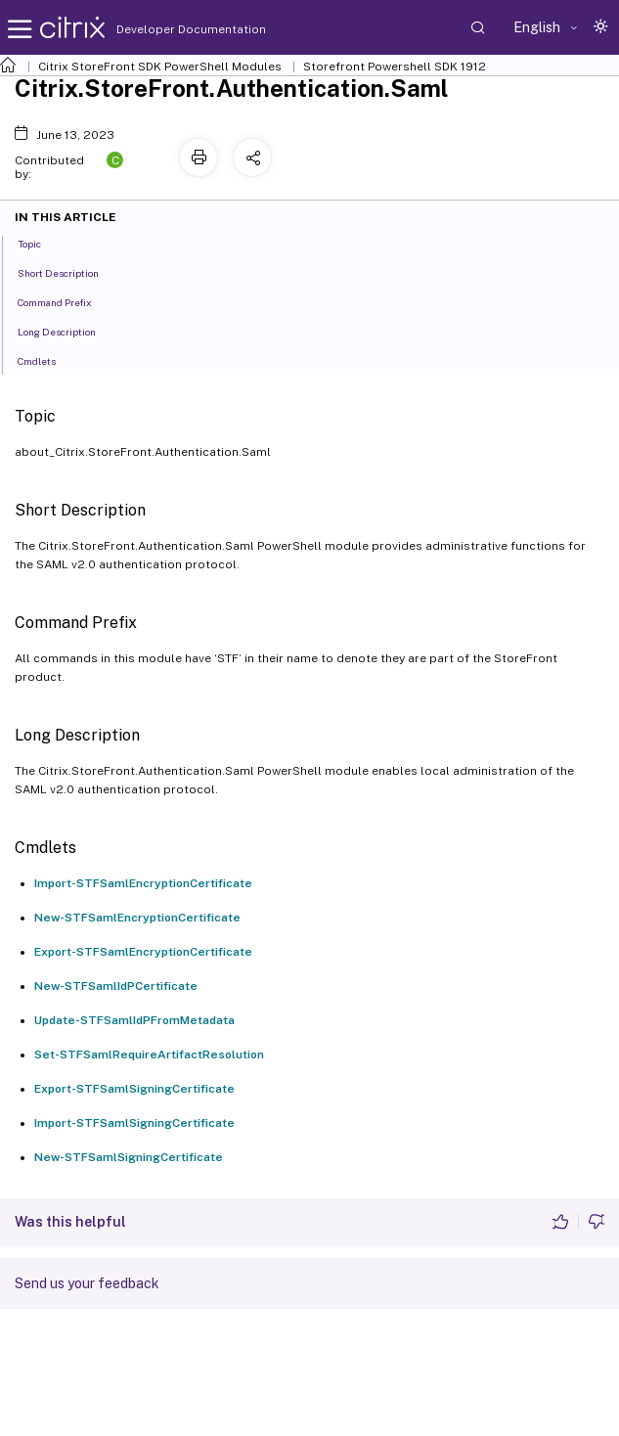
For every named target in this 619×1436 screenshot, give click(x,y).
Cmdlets (47, 360)
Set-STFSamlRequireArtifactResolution (149, 1054)
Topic (40, 242)
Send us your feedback (87, 1283)
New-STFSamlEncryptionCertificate (137, 917)
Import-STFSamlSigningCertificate (134, 1123)
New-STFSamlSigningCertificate (128, 1157)
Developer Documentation (160, 29)
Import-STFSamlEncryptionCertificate (143, 883)
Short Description (69, 272)
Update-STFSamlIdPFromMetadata (134, 1020)
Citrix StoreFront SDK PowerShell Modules (160, 66)
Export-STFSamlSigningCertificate (134, 1089)
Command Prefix (65, 301)
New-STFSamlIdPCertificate (116, 986)
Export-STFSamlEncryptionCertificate (143, 952)
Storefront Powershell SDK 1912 (394, 66)
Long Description (67, 330)
